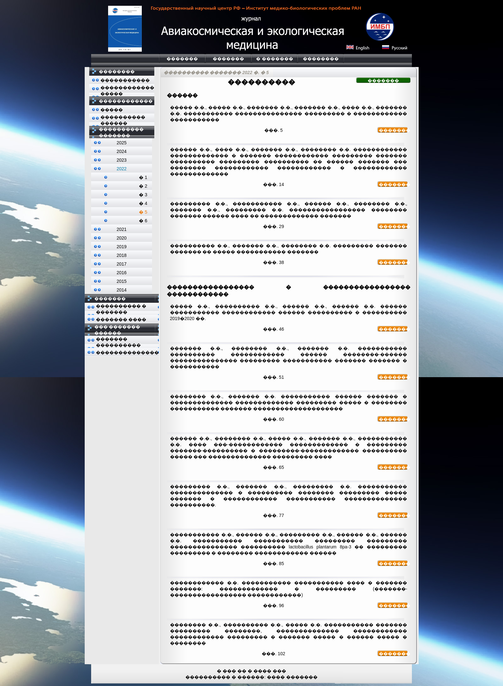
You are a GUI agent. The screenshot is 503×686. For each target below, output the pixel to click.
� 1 (143, 177)
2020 (121, 238)
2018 (121, 255)
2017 (121, 264)
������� (182, 58)
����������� (125, 80)
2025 (121, 142)
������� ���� (121, 319)
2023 (121, 160)
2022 (121, 168)
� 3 (143, 194)
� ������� (274, 58)
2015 (121, 281)
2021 (121, 229)
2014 (121, 289)
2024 (121, 151)
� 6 (143, 220)
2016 (121, 272)
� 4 (143, 203)
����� (111, 109)
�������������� (127, 352)
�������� (321, 58)
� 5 (143, 212)
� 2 (143, 186)
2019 (121, 246)
